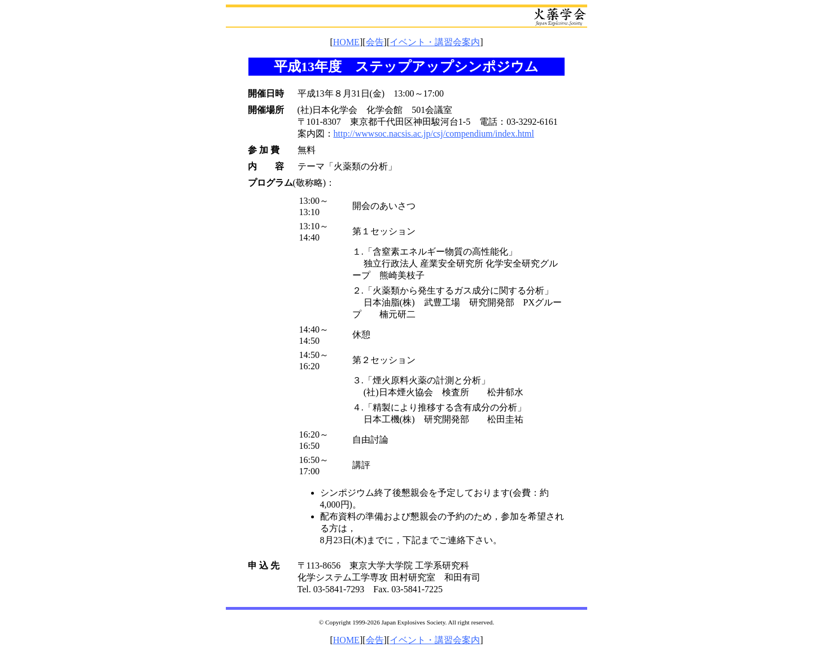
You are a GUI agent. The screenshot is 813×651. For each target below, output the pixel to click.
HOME (346, 42)
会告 (375, 42)
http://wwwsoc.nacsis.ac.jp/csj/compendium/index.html (434, 133)
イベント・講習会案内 (435, 42)
